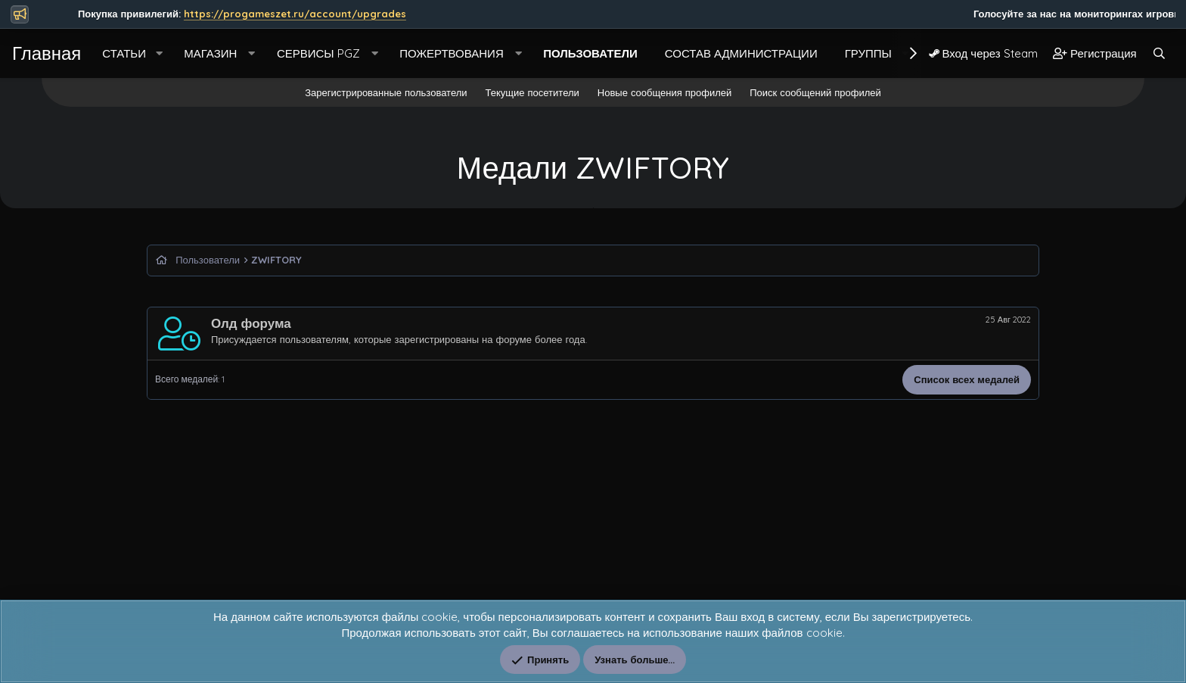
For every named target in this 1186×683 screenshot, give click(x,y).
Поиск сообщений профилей (815, 92)
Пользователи (590, 53)
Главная (46, 53)
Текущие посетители (532, 92)
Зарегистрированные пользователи (386, 92)
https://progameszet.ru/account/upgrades (320, 14)
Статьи (124, 53)
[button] (158, 53)
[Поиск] (1159, 53)
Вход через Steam (983, 53)
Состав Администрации (741, 53)
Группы (868, 53)
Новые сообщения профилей (664, 92)
